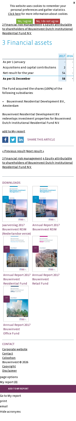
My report (8, 382)
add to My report (13, 131)
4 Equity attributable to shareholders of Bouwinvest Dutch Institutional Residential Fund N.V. (37, 29)
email (4, 406)
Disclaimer (9, 370)
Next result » (35, 151)
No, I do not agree (47, 21)
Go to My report (10, 395)
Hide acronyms (10, 411)
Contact (7, 353)
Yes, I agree (24, 21)
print (3, 401)
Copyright (9, 366)
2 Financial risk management (22, 24)
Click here (14, 13)
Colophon (9, 357)
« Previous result (14, 151)
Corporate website (14, 349)
